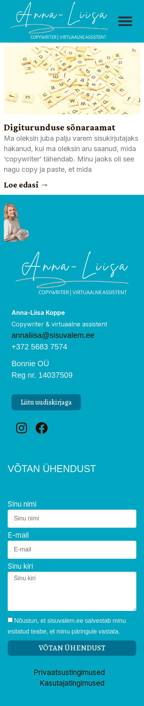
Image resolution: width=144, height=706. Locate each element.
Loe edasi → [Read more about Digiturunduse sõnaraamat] (26, 184)
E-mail (18, 536)
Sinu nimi (22, 504)
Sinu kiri (20, 567)
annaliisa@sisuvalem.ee (53, 335)
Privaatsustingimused (69, 672)
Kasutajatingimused (72, 683)
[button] (125, 21)
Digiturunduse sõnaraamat (59, 127)
